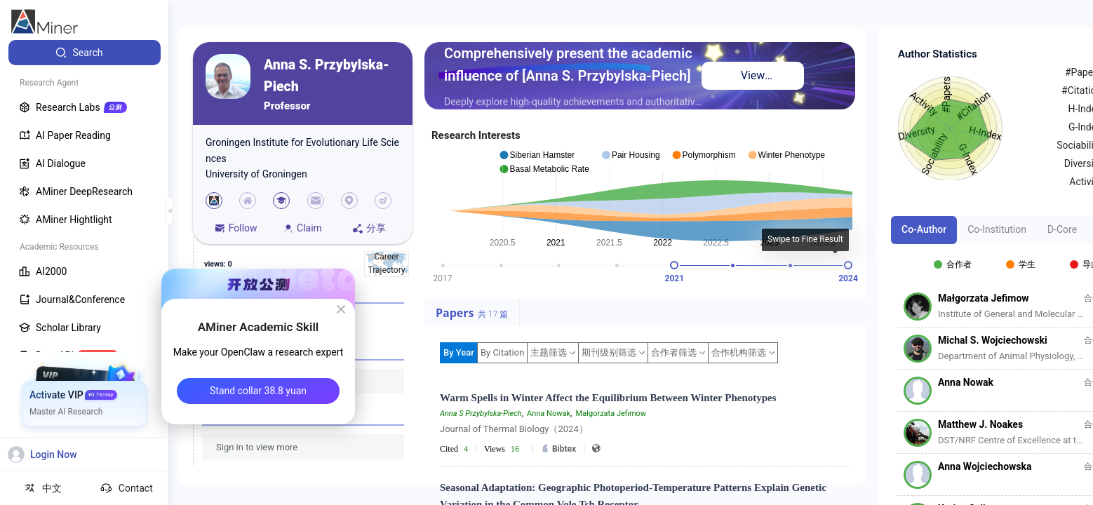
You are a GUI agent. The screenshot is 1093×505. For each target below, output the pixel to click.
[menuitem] (84, 52)
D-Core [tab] (1062, 229)
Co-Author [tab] (923, 229)
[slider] (674, 265)
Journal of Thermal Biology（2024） (514, 429)
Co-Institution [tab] (996, 229)
